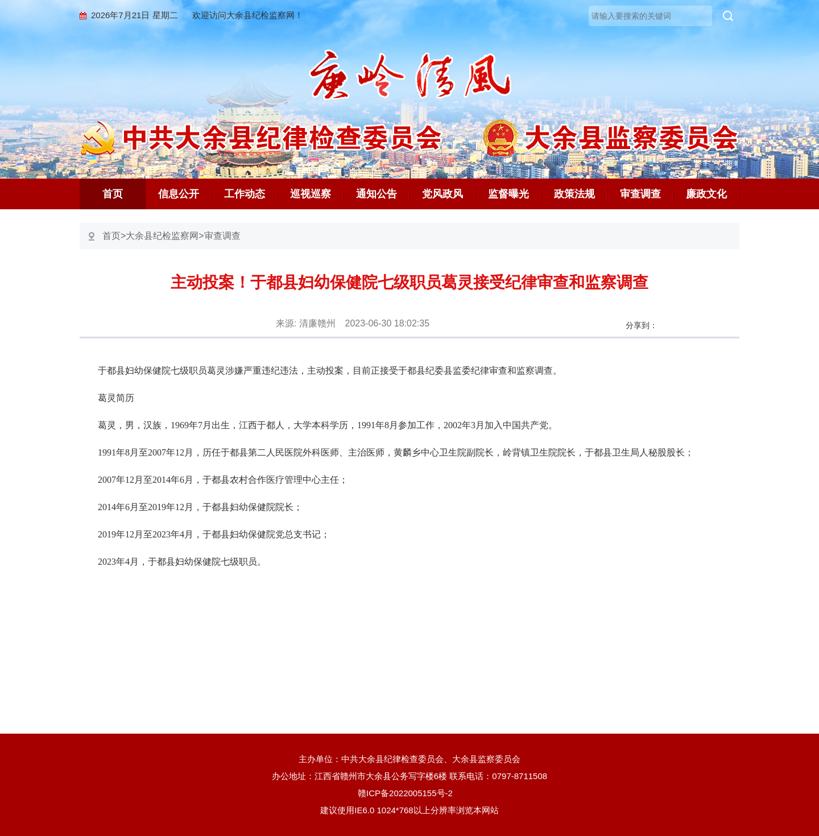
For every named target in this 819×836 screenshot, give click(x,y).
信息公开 (178, 194)
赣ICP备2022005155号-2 (409, 793)
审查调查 (640, 194)
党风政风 (442, 194)
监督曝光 (508, 194)
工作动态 (244, 194)
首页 (112, 194)
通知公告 (376, 194)
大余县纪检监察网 (162, 236)
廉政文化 (706, 194)
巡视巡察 (310, 194)
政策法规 (574, 194)
